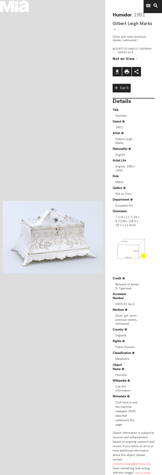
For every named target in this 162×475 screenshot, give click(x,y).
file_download (117, 71)
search (155, 5)
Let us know (143, 473)
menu (148, 5)
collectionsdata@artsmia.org (131, 464)
